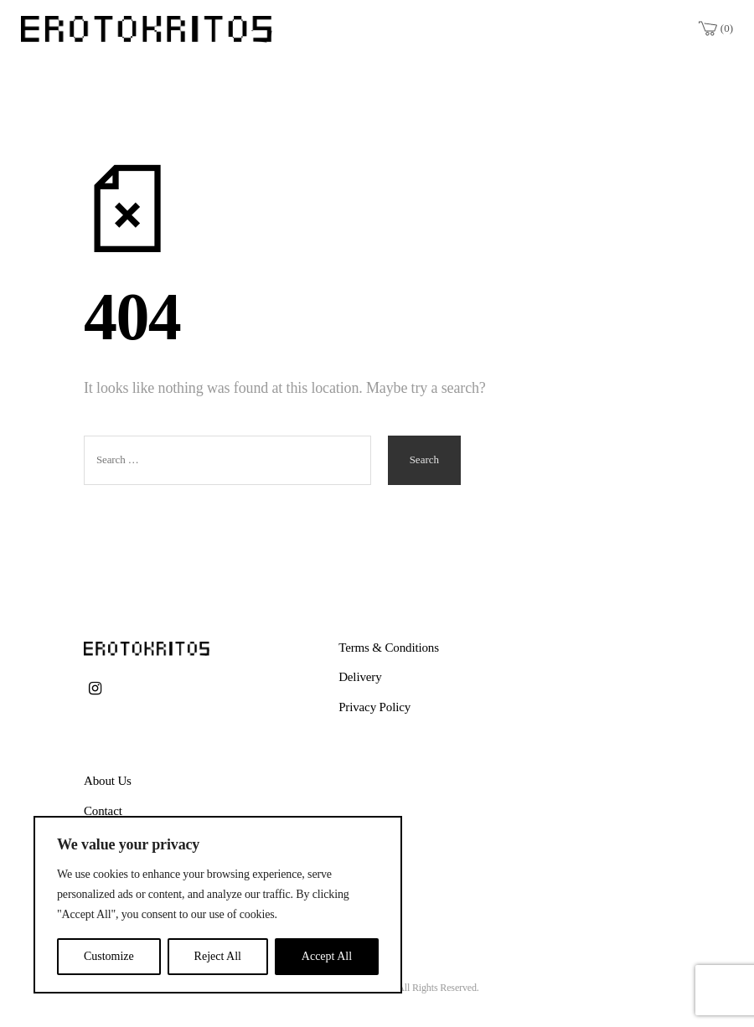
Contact (103, 811)
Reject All (217, 956)
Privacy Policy (374, 707)
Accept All (327, 956)
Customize (109, 956)
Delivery (359, 677)
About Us (108, 780)
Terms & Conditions (388, 647)
